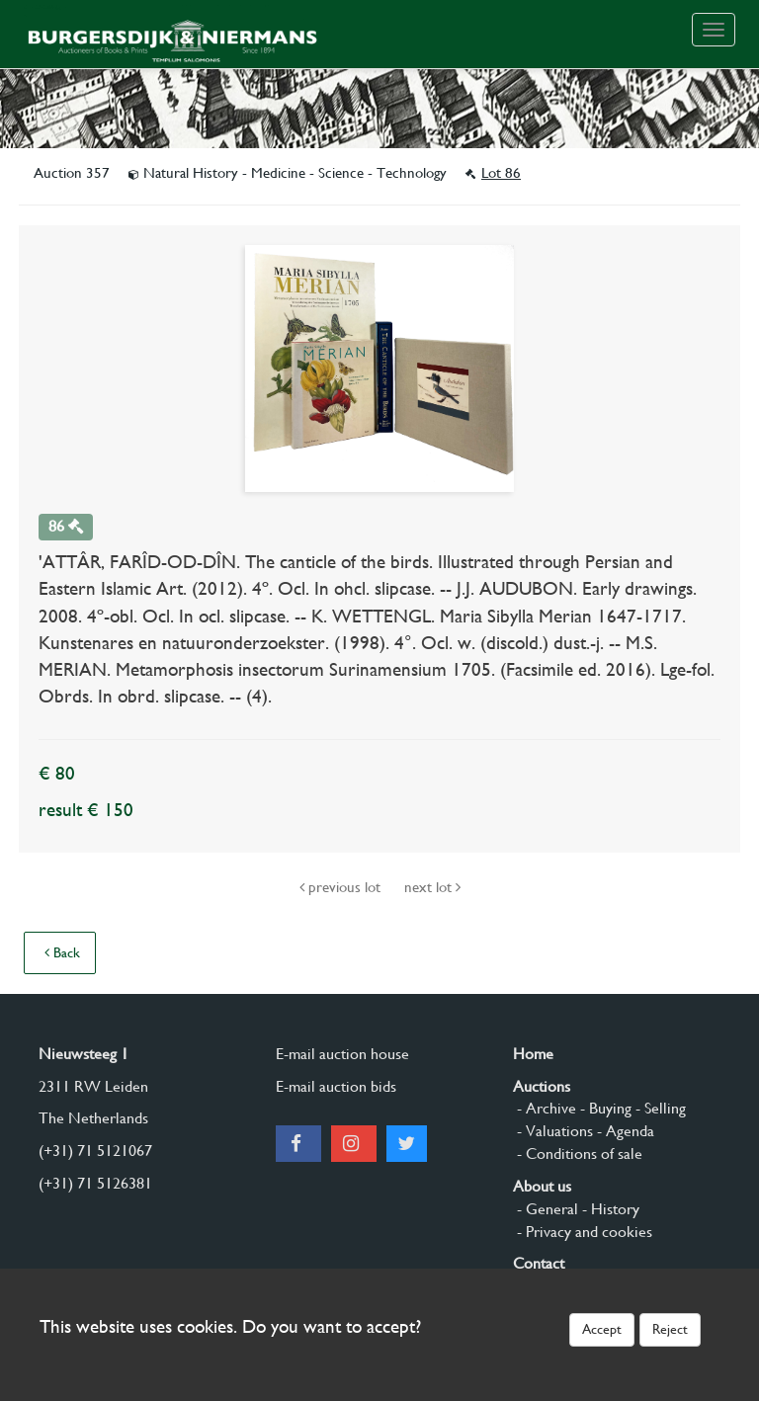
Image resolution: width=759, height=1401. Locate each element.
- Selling (659, 1108)
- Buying (604, 1108)
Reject (670, 1329)
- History (608, 1208)
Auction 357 (74, 173)
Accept (602, 1329)
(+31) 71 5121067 (95, 1150)
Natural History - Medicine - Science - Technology (289, 173)
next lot (432, 887)
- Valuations (553, 1130)
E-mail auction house (342, 1053)
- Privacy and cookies (582, 1231)
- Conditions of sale (577, 1153)
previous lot (341, 887)
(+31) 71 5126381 (95, 1183)
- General (545, 1208)
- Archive (544, 1108)
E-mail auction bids (336, 1086)
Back (62, 952)
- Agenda (623, 1130)
